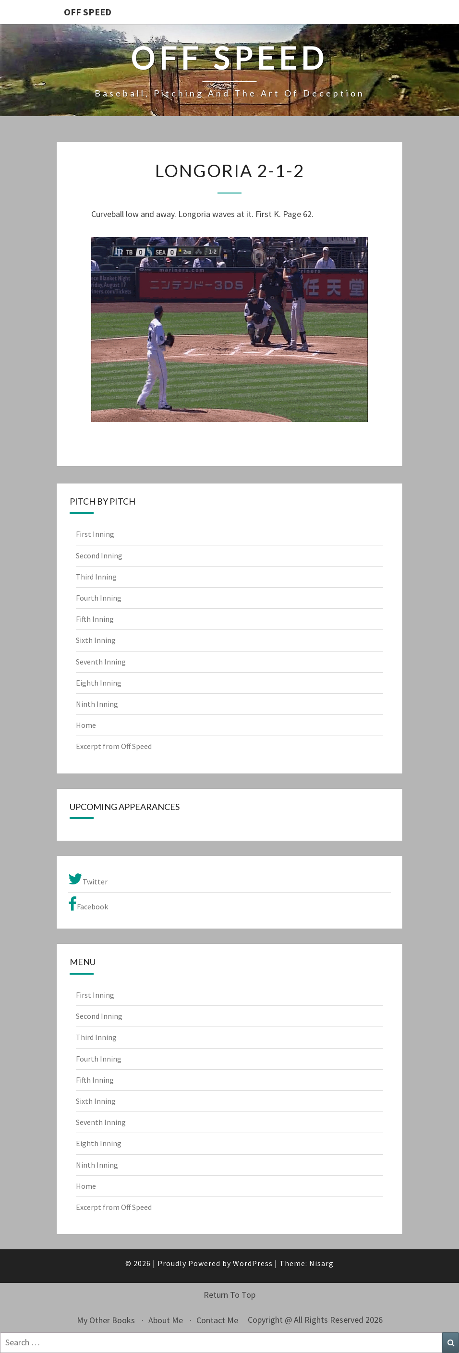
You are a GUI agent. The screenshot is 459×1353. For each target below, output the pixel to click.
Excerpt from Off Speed (114, 746)
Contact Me (217, 1320)
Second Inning (99, 555)
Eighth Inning (98, 683)
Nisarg (321, 1263)
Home (86, 725)
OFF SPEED (87, 12)
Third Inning (96, 576)
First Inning (95, 534)
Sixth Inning (96, 640)
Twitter (88, 879)
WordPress (253, 1263)
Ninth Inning (97, 704)
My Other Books (106, 1320)
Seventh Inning (101, 661)
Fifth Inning (95, 619)
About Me (165, 1320)
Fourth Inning (98, 598)
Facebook (88, 904)
